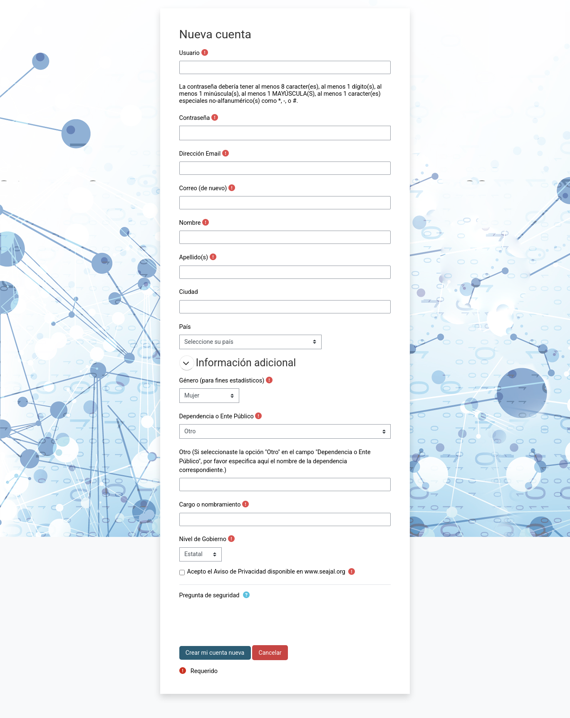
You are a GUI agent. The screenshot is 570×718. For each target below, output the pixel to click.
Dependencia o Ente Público (216, 416)
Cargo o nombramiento (210, 504)
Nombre (190, 222)
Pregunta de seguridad (209, 595)
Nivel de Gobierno (202, 539)
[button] (186, 362)
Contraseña (194, 118)
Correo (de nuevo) (203, 188)
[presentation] (242, 619)
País (185, 326)
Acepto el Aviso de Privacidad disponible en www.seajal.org (266, 571)
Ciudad (188, 292)
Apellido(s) (193, 257)
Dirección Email (200, 153)
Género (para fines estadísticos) (222, 380)
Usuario (189, 53)
